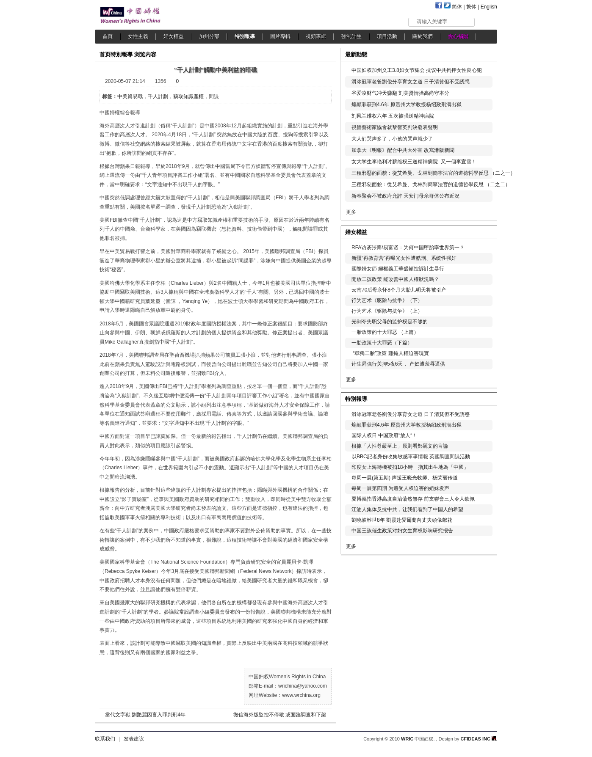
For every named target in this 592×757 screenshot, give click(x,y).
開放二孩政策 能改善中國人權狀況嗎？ (395, 279)
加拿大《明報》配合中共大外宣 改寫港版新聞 (402, 150)
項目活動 (387, 36)
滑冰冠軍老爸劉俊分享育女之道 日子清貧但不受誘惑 (410, 82)
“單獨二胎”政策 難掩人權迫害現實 (390, 353)
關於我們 (422, 36)
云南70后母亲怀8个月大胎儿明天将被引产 (398, 290)
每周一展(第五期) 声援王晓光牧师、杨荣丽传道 (404, 478)
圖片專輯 (280, 36)
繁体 (471, 7)
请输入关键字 (432, 22)
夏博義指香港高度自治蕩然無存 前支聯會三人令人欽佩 (413, 499)
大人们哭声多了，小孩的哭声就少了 (392, 139)
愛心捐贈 (458, 36)
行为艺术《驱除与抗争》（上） (387, 311)
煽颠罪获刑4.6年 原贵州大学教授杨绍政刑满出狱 (406, 104)
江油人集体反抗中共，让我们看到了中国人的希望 (407, 509)
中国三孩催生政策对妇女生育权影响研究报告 (402, 531)
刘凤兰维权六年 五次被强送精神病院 (392, 116)
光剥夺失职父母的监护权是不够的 (389, 322)
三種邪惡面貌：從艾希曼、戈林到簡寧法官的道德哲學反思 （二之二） (430, 184)
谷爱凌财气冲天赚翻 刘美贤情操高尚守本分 (400, 93)
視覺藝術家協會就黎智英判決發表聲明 (394, 127)
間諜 (214, 96)
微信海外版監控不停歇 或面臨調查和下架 (279, 715)
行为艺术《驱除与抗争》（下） (387, 300)
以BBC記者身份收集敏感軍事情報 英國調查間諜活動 (410, 457)
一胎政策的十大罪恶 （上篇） (385, 332)
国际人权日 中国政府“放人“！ (384, 435)
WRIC (407, 738)
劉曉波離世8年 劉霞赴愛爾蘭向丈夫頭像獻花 (401, 520)
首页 (105, 54)
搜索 (486, 22)
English (489, 7)
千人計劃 (158, 96)
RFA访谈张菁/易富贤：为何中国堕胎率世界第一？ (408, 247)
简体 (457, 7)
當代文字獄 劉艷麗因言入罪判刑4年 (145, 715)
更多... (484, 231)
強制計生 (351, 36)
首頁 (107, 36)
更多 (351, 212)
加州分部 (209, 36)
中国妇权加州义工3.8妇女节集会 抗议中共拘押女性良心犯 (416, 70)
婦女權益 (173, 36)
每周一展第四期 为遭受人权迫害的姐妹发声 (400, 488)
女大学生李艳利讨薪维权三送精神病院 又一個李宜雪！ (413, 162)
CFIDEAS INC (478, 738)
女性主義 (138, 36)
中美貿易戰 (130, 96)
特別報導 (245, 36)
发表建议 (134, 739)
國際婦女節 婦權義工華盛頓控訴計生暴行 (397, 269)
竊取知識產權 (188, 96)
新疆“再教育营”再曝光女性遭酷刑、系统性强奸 (403, 258)
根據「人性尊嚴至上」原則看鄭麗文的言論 (399, 446)
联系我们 (105, 739)
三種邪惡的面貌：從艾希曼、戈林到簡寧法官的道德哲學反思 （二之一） (433, 173)
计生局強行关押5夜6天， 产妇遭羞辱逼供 (398, 364)
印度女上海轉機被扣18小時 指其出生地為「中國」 (410, 467)
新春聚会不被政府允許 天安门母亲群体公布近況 (405, 196)
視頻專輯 (316, 36)
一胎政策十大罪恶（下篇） (381, 343)
